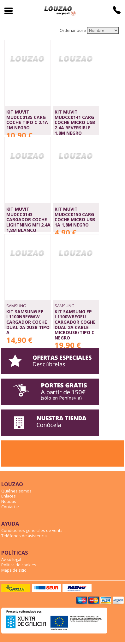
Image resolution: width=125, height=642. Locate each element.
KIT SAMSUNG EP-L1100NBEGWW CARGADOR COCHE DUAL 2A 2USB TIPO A (28, 322)
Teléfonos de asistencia (24, 536)
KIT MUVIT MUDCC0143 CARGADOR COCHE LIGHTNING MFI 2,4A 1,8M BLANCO (28, 219)
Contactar (10, 506)
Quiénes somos (16, 491)
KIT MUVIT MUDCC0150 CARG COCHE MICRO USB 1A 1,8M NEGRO (75, 217)
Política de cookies (18, 565)
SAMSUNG (16, 306)
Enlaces (8, 496)
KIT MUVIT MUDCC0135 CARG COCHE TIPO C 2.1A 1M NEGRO (27, 120)
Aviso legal (11, 559)
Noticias (8, 501)
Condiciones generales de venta (31, 530)
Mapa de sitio (14, 570)
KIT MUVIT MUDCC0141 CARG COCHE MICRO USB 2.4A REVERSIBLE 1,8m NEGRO (75, 122)
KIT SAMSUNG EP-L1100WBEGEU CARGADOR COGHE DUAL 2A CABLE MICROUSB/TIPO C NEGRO (75, 325)
